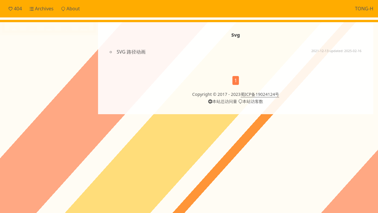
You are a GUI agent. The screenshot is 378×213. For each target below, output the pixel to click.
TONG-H (364, 8)
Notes (22, 69)
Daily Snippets (31, 49)
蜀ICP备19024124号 (260, 94)
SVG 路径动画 (131, 52)
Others (23, 79)
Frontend (26, 59)
